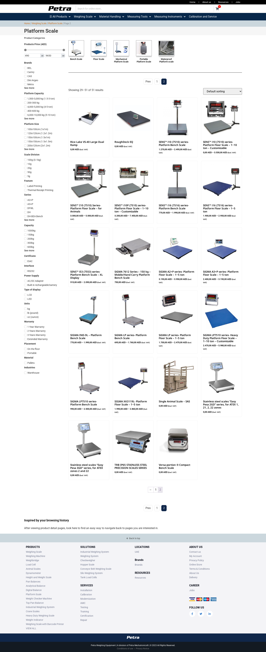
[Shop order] (222, 91)
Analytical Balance (35, 585)
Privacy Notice (142, 648)
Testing (84, 607)
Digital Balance (34, 590)
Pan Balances (33, 581)
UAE (137, 551)
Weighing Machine (35, 556)
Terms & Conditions (199, 568)
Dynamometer (33, 573)
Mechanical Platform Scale (121, 60)
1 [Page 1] (156, 489)
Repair (83, 620)
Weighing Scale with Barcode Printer (45, 624)
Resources (223, 2)
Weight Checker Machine (39, 598)
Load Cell (31, 564)
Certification (86, 615)
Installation (86, 590)
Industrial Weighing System (40, 607)
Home (192, 2)
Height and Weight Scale (38, 577)
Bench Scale (76, 59)
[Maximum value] (53, 55)
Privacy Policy (196, 560)
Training (84, 611)
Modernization (88, 598)
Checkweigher (87, 560)
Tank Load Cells (88, 577)
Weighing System (89, 556)
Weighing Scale (39, 23)
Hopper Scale (87, 564)
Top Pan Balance (35, 602)
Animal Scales (33, 568)
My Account (195, 556)
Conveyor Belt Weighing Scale (95, 568)
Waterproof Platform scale (166, 60)
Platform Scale (55, 23)
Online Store (195, 564)
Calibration (86, 594)
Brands (138, 564)
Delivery (193, 577)
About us (206, 2)
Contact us (195, 551)
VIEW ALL (31, 628)
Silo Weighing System (91, 573)
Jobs (238, 2)
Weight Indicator (34, 619)
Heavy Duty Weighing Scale (40, 615)
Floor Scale (98, 59)
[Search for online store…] (145, 8)
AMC (82, 603)
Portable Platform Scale (144, 60)
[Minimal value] (44, 50)
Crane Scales (32, 611)
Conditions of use (125, 648)
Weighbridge (32, 560)
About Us (194, 573)
